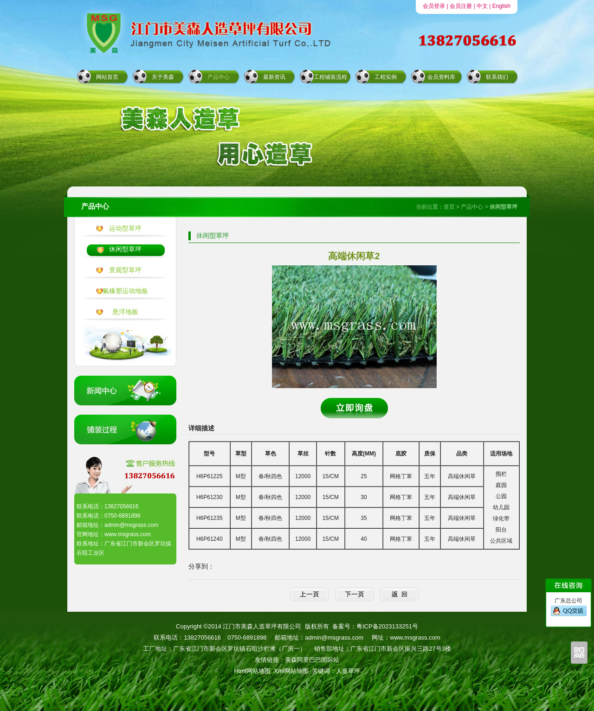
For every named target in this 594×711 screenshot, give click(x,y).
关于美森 (163, 77)
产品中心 (218, 77)
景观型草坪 (125, 270)
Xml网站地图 (291, 670)
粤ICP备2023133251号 (387, 626)
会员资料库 (441, 77)
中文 (482, 6)
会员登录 (434, 6)
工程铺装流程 (330, 77)
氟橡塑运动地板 (125, 291)
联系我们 (497, 77)
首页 (449, 207)
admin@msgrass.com (334, 637)
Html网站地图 (252, 670)
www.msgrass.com (415, 637)
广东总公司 (568, 607)
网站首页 (107, 77)
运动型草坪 (125, 228)
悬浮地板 (125, 311)
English (501, 6)
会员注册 (461, 6)
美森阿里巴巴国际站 (312, 659)
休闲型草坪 (125, 249)
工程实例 (385, 77)
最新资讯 (274, 77)
